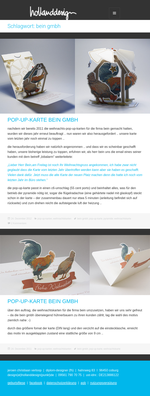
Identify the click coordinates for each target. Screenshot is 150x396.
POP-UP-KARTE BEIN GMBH (42, 120)
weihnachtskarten (62, 218)
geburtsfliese (16, 382)
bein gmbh (82, 218)
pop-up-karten (45, 218)
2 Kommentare (18, 223)
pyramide (108, 218)
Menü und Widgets (114, 13)
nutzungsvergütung (103, 382)
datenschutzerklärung (61, 382)
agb (83, 382)
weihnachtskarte (122, 218)
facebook (35, 382)
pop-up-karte (95, 218)
